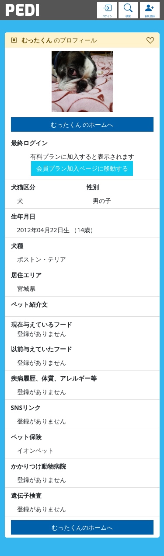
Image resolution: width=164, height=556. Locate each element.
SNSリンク (26, 407)
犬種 (17, 245)
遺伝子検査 (26, 495)
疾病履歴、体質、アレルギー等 (54, 378)
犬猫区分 (23, 187)
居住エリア (26, 275)
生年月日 (23, 216)
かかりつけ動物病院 (38, 466)
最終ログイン (29, 143)
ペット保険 (26, 437)
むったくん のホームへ (82, 124)
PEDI (22, 10)
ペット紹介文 (29, 304)
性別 (93, 187)
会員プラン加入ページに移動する (82, 168)
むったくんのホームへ (82, 527)
